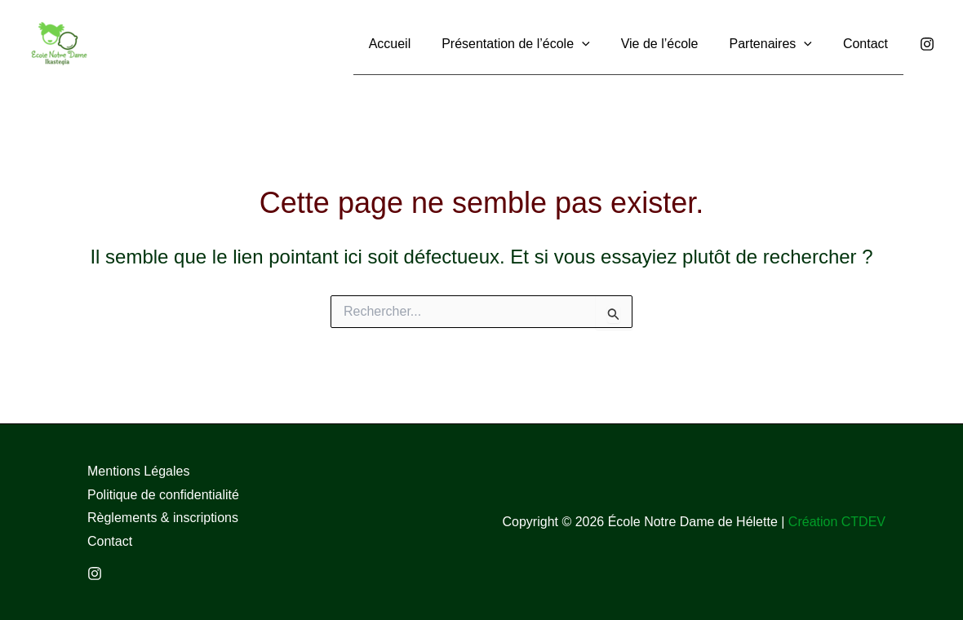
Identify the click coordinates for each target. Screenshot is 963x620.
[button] (532, 43)
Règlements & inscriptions (162, 518)
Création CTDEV (836, 522)
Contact (109, 541)
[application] (599, 42)
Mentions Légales (138, 471)
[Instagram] (927, 44)
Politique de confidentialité (163, 495)
